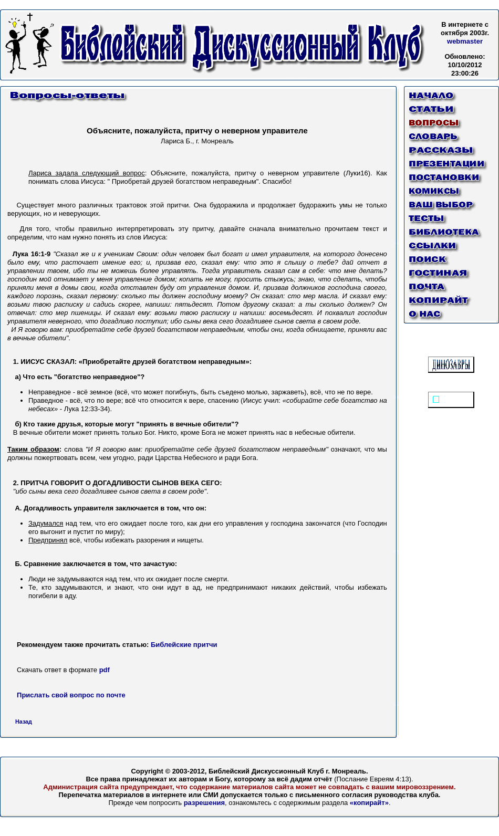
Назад (23, 721)
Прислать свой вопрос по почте (71, 695)
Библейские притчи (184, 645)
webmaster (465, 41)
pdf (103, 670)
